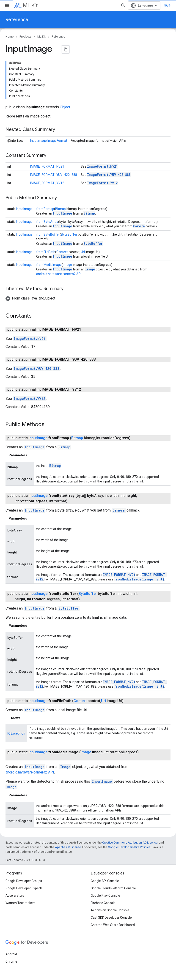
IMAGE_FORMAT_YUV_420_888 (53, 131)
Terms (10, 959)
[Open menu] (7, 5)
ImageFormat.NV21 (102, 123)
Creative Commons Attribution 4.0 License (129, 799)
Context (62, 209)
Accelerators (15, 852)
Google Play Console (105, 852)
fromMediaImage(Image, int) (139, 536)
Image (67, 221)
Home (10, 36)
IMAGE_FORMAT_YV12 (47, 140)
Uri (83, 209)
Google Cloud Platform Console (113, 845)
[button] (30, 255)
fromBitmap (45, 166)
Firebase (12, 926)
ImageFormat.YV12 (102, 140)
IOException (16, 690)
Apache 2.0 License (68, 804)
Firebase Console (103, 860)
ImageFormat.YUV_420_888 (109, 131)
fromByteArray (47, 178)
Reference (17, 19)
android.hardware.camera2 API (58, 231)
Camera (139, 183)
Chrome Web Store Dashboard (113, 882)
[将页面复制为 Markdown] (65, 49)
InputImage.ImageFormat (48, 97)
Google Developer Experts (24, 845)
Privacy (24, 959)
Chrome (11, 918)
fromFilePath (45, 209)
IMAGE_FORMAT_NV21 (47, 123)
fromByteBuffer (48, 191)
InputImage (24, 166)
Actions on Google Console (110, 867)
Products (25, 36)
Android (11, 911)
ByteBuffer (69, 191)
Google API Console (105, 838)
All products (14, 940)
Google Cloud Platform (22, 933)
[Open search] (127, 5)
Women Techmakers (21, 860)
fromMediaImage (49, 221)
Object (65, 64)
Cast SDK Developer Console (111, 874)
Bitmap (60, 166)
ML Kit (30, 5)
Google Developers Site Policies (129, 804)
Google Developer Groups (24, 838)
